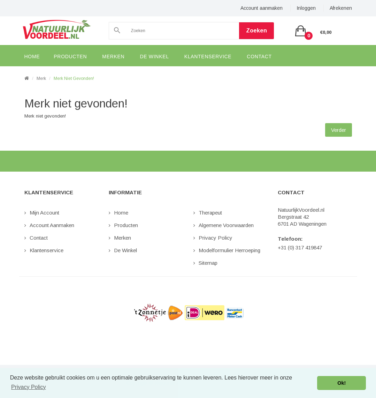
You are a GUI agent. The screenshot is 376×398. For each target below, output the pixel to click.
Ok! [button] (341, 383)
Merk (41, 78)
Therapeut (210, 213)
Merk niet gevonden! (74, 78)
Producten (126, 225)
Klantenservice (46, 250)
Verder (338, 130)
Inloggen (306, 8)
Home (121, 213)
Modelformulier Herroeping (229, 250)
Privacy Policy (215, 238)
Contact (39, 238)
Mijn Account (44, 213)
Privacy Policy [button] (28, 387)
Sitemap (208, 263)
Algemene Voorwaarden (226, 225)
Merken (122, 238)
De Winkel (125, 250)
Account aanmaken (261, 8)
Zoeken (256, 30)
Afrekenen (341, 8)
